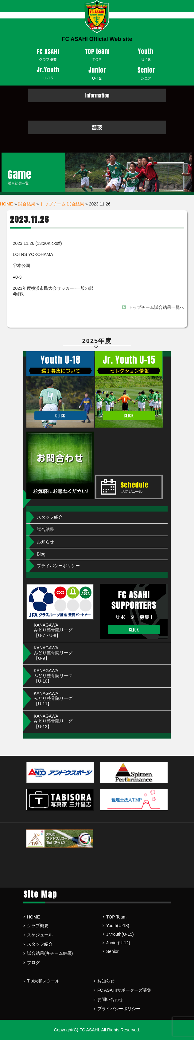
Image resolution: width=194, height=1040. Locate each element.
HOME (6, 203)
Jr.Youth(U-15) (120, 934)
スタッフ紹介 (50, 517)
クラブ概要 (38, 925)
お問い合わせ (110, 999)
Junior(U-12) (118, 942)
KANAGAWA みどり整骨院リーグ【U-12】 (53, 721)
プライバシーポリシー (58, 565)
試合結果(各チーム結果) (50, 953)
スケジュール (40, 934)
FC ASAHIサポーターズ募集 (124, 990)
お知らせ (45, 541)
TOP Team (116, 916)
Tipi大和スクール (43, 980)
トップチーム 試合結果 (62, 203)
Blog (41, 554)
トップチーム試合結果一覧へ (156, 307)
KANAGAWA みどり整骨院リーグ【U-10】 (53, 675)
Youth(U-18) (117, 925)
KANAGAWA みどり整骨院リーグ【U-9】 (53, 653)
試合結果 (26, 203)
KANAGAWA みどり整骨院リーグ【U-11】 (53, 698)
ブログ (33, 962)
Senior (112, 951)
